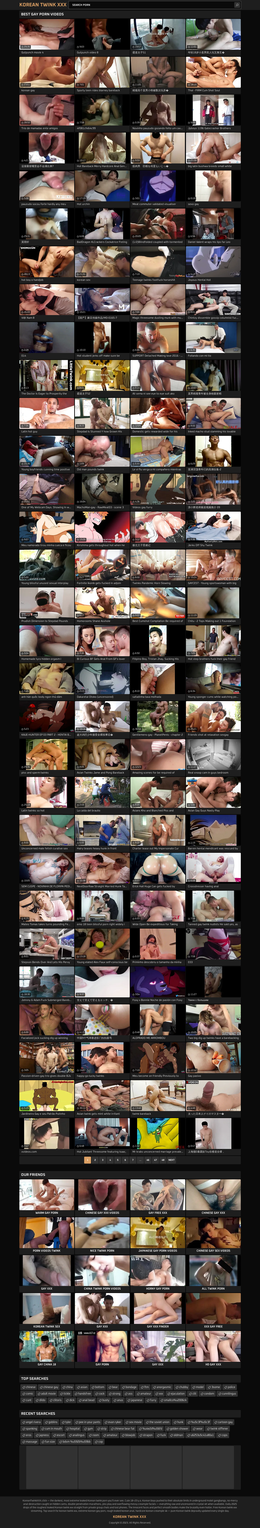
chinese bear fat (124, 1428)
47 (155, 1160)
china (69, 1387)
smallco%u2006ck (175, 1400)
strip (103, 1428)
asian (84, 1387)
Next (171, 1160)
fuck (163, 1435)
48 (163, 1160)
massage (31, 1441)
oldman (178, 1435)
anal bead (88, 1400)
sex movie (135, 1422)
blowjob (130, 1435)
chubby (183, 1387)
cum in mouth (53, 1428)
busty (105, 1400)
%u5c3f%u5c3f (200, 1422)
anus (120, 1400)
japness (44, 1435)
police (231, 1387)
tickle (67, 1393)
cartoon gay (225, 1422)
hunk (180, 1422)
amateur (145, 1393)
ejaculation (178, 1393)
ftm (146, 1387)
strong (116, 1393)
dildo (42, 1400)
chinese (30, 1387)
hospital (75, 1428)
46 (148, 1160)
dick (71, 1400)
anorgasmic (164, 1387)
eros (28, 1435)
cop (100, 1441)
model (200, 1387)
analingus (78, 1435)
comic (29, 1393)
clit (194, 1393)
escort (61, 1435)
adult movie (48, 1393)
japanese (136, 1400)
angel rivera (33, 1422)
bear (115, 1387)
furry (153, 1400)
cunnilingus (229, 1393)
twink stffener (219, 1428)
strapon (148, 1435)
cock (101, 1393)
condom (209, 1393)
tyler (68, 1422)
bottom (99, 1387)
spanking (31, 1428)
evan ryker (114, 1422)
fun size (50, 1441)
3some (215, 1387)
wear (199, 1428)
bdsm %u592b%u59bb (76, 1441)
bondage (131, 1387)
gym (90, 1428)
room (95, 1435)
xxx (161, 1393)
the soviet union (159, 1422)
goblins (53, 1422)
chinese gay (50, 1387)
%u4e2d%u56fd (152, 1428)
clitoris (57, 1400)
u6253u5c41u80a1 (202, 1435)
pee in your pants (89, 1422)
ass (130, 1393)
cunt (28, 1400)
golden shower (179, 1428)
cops (224, 1435)
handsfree (84, 1393)
